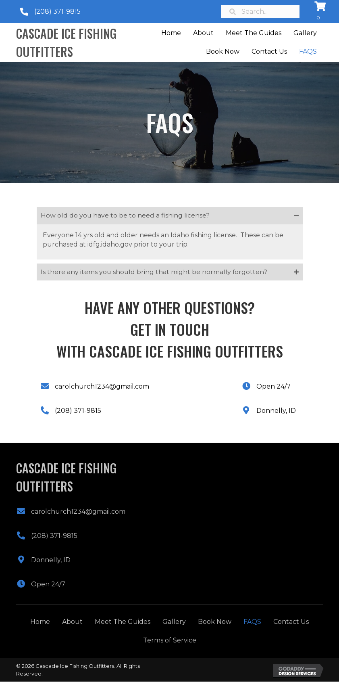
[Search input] (260, 11)
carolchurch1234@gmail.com (102, 387)
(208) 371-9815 (57, 11)
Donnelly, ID (276, 411)
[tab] (170, 215)
